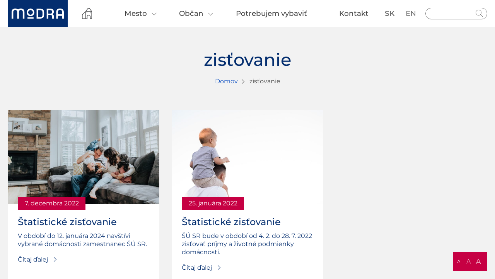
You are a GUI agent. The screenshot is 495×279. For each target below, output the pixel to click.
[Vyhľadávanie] (456, 13)
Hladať (479, 13)
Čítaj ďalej (33, 259)
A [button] (459, 261)
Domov (226, 81)
